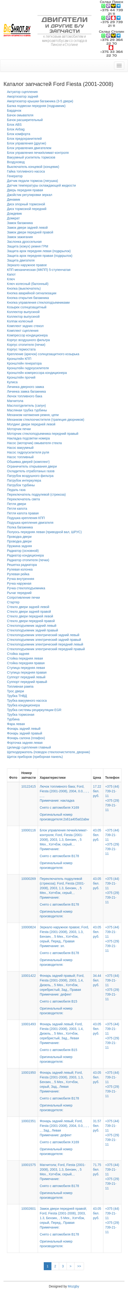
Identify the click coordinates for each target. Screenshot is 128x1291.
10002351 (28, 1121)
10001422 (28, 975)
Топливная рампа (20, 686)
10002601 (28, 1208)
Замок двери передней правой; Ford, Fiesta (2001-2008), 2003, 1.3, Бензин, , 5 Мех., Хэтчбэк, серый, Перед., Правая (64, 1222)
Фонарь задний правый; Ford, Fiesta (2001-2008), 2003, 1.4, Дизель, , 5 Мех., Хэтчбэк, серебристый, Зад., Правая (64, 989)
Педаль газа (16, 490)
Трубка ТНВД (17, 696)
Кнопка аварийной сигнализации (31, 293)
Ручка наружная (19, 583)
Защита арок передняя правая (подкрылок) (39, 256)
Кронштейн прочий (21, 377)
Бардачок (14, 110)
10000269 (28, 879)
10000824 (28, 927)
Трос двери (15, 691)
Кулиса (12, 382)
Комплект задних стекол (25, 326)
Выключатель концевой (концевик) (33, 167)
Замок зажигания (20, 237)
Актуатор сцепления (22, 92)
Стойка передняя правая (25, 663)
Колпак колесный (20, 321)
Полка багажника (20, 527)
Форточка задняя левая (25, 743)
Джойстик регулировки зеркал (29, 195)
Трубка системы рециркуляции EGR (34, 710)
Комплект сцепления (22, 330)
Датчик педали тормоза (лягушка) (32, 181)
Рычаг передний (19, 593)
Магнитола (15, 401)
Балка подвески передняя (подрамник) (36, 106)
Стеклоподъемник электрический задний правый (44, 640)
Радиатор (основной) (23, 551)
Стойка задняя (18, 654)
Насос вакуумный (20, 448)
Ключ (11, 279)
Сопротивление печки (23, 597)
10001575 (28, 1165)
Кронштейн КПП (19, 359)
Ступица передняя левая (26, 668)
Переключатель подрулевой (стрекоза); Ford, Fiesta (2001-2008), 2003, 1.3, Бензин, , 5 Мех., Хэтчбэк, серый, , (64, 892)
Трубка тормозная (20, 714)
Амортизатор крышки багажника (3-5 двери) (40, 101)
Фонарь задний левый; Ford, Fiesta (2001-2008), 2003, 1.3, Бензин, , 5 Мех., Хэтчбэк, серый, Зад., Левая (64, 1086)
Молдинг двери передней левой (31, 424)
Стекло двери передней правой (31, 621)
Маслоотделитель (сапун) (26, 405)
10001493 (28, 1024)
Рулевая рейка (18, 574)
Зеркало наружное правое (27, 265)
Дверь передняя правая (25, 190)
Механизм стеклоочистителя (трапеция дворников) (45, 419)
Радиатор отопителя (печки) (28, 560)
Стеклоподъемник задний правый (32, 630)
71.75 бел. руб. (97, 1169)
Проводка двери (19, 537)
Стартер (13, 602)
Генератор (15, 176)
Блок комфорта (18, 134)
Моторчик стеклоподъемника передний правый (42, 433)
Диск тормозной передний (26, 209)
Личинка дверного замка (25, 387)
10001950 (28, 1072)
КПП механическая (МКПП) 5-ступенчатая (39, 270)
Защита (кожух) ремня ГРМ (27, 246)
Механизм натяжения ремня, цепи (33, 415)
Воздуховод (16, 162)
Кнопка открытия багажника (28, 298)
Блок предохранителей (24, 138)
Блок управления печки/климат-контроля (38, 153)
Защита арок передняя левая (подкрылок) (39, 251)
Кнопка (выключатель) (24, 288)
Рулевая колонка (20, 569)
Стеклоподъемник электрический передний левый (45, 644)
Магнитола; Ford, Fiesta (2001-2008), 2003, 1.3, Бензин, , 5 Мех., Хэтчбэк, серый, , (64, 1175)
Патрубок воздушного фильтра (30, 476)
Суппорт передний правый (27, 682)
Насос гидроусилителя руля (28, 452)
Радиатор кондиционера (25, 555)
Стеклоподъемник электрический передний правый (46, 649)
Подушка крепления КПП (26, 518)
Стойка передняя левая (25, 658)
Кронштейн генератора (24, 363)
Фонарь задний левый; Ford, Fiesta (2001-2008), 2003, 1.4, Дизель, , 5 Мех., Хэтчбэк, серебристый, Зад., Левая (64, 1037)
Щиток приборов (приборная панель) (35, 757)
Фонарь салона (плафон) (26, 738)
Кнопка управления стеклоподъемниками (38, 302)
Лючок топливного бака (24, 396)
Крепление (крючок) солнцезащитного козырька (43, 354)
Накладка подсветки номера (28, 438)
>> (79, 1266)
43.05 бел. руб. (97, 834)
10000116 (28, 830)
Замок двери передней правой (30, 232)
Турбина (13, 719)
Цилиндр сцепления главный (29, 747)
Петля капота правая (23, 513)
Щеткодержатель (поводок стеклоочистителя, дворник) (48, 752)
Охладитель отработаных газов (30, 471)
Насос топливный (20, 457)
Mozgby (73, 1286)
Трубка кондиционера (23, 705)
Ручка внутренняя (20, 579)
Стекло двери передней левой (30, 616)
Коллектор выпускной (23, 312)
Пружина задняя (19, 546)
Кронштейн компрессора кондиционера (37, 373)
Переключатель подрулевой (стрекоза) (36, 494)
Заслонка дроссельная (24, 241)
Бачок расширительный (25, 120)
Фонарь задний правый (24, 733)
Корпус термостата (21, 349)
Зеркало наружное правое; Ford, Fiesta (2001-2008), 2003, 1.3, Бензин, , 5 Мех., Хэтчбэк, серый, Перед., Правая (64, 940)
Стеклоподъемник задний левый (31, 625)
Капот (11, 274)
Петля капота (17, 508)
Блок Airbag (16, 129)
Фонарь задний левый (23, 728)
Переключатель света (23, 499)
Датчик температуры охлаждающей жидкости (41, 185)
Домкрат (13, 218)
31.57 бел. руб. (97, 1125)
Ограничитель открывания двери (32, 466)
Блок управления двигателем (29, 148)
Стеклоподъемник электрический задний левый (43, 635)
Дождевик (14, 213)
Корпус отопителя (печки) (26, 345)
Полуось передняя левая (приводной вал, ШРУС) (44, 532)
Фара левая (16, 724)
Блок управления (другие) (26, 143)
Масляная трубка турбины (27, 410)
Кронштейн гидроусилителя (28, 368)
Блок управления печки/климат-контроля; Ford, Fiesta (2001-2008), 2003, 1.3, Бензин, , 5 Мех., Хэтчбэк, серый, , (64, 843)
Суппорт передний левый (26, 677)
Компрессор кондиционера (27, 335)
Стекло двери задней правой (29, 611)
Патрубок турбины (21, 485)
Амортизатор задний (22, 96)
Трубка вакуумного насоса (27, 700)
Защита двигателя (21, 260)
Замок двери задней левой (27, 227)
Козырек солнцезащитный (26, 307)
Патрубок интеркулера (24, 480)
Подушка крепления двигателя (30, 522)
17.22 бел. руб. (97, 791)
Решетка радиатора (22, 565)
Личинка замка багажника (26, 391)
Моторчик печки (19, 429)
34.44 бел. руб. (97, 980)
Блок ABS (14, 124)
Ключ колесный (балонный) (27, 284)
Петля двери (16, 504)
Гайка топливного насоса (26, 171)
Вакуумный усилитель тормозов (31, 157)
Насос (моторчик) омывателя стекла (34, 443)
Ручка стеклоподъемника (26, 588)
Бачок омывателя (20, 115)
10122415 (28, 786)
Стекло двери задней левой (28, 607)
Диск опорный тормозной (26, 204)
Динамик (13, 199)
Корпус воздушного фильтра (28, 340)
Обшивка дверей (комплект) (28, 462)
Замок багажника (20, 223)
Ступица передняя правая (27, 672)
